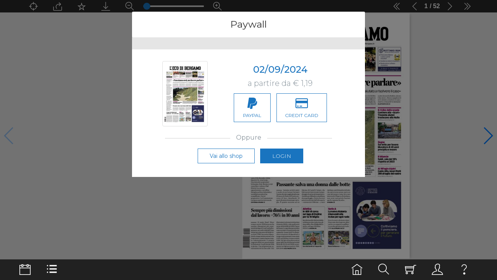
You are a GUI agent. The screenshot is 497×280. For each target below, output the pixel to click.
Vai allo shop (226, 162)
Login (281, 162)
